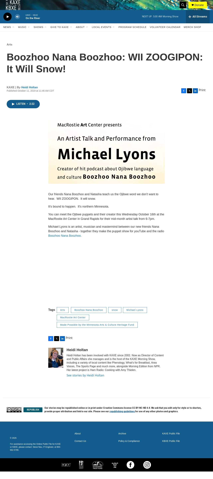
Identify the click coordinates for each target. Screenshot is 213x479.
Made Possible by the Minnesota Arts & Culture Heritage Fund (97, 332)
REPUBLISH (33, 417)
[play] (7, 24)
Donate (201, 8)
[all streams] (198, 24)
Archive (122, 441)
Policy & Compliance (129, 448)
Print (202, 97)
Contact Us (80, 448)
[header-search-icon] (184, 8)
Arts (9, 52)
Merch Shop (192, 34)
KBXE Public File (171, 448)
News (7, 34)
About (80, 34)
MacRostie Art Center (73, 325)
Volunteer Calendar (165, 34)
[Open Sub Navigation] (13, 34)
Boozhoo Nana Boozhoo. (65, 243)
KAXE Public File (171, 441)
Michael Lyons (134, 317)
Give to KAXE (59, 34)
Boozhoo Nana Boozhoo (88, 317)
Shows (38, 34)
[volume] (17, 24)
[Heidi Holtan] (55, 365)
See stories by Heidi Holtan (85, 383)
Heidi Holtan (29, 94)
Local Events (101, 34)
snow (115, 317)
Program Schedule (132, 34)
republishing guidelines (122, 418)
